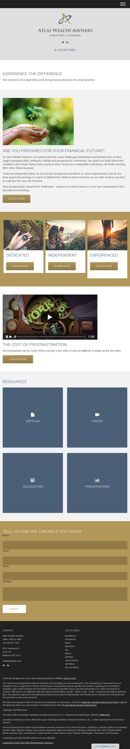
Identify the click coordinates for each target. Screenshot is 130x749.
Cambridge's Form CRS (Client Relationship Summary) (28, 739)
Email (6, 547)
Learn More (17, 359)
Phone (6, 563)
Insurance (70, 643)
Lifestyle (69, 653)
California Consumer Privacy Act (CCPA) (99, 699)
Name (6, 532)
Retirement (70, 632)
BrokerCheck (70, 675)
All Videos (70, 660)
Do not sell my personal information (79, 702)
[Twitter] (63, 42)
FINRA (102, 711)
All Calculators (72, 664)
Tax (66, 646)
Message (7, 578)
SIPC (108, 711)
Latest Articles (71, 657)
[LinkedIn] (67, 42)
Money (68, 650)
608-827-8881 (65, 50)
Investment (70, 636)
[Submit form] (14, 606)
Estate (68, 639)
